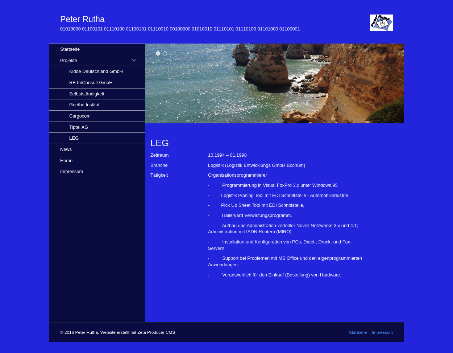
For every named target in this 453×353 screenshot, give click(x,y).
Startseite (70, 49)
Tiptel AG (78, 127)
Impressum (71, 171)
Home (66, 160)
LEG (74, 138)
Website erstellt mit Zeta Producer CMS (137, 332)
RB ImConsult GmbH (90, 82)
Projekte (68, 60)
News (66, 149)
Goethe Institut (84, 104)
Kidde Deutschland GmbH (96, 71)
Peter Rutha (82, 19)
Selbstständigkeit (86, 94)
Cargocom (80, 116)
